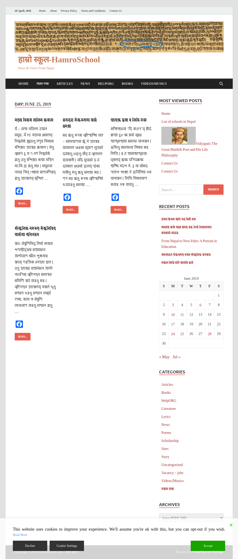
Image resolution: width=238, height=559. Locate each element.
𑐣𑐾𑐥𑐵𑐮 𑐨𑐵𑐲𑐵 (42, 83)
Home (42, 11)
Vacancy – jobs (172, 472)
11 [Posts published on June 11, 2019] (182, 314)
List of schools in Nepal (178, 121)
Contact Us (115, 11)
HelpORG (106, 83)
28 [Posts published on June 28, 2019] (209, 334)
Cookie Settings (66, 545)
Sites (164, 448)
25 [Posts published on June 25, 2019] (182, 334)
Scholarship (170, 440)
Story (165, 456)
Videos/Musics (154, 83)
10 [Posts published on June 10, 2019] (173, 314)
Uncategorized (172, 464)
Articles (64, 83)
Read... (21, 202)
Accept (208, 545)
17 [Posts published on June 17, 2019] (173, 324)
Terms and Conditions (93, 11)
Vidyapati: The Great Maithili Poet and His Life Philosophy (189, 149)
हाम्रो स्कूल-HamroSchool (59, 60)
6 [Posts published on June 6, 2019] (200, 305)
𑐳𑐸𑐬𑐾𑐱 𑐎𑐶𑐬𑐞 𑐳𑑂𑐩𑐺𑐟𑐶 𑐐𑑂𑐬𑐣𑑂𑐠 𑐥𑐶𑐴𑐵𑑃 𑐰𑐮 (178, 219)
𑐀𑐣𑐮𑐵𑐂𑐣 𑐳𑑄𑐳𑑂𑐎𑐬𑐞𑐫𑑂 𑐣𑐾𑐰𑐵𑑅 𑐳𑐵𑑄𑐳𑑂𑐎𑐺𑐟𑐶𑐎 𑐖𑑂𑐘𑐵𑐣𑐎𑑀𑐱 (186, 254)
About (53, 11)
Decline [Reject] (30, 545)
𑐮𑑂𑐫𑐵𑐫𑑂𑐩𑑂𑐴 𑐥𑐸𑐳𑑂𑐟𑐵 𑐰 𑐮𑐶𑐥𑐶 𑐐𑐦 (129, 120)
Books (127, 83)
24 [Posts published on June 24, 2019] (173, 334)
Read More (20, 534)
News (85, 83)
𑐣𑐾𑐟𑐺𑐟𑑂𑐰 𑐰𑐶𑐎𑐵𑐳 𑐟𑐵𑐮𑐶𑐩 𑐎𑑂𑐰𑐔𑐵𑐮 (34, 120)
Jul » (176, 356)
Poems (166, 432)
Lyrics (166, 416)
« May (164, 356)
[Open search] (221, 84)
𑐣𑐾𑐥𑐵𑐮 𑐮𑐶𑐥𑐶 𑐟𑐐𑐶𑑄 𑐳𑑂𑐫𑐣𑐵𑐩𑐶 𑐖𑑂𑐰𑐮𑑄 (177, 262)
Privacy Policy (69, 11)
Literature (168, 408)
